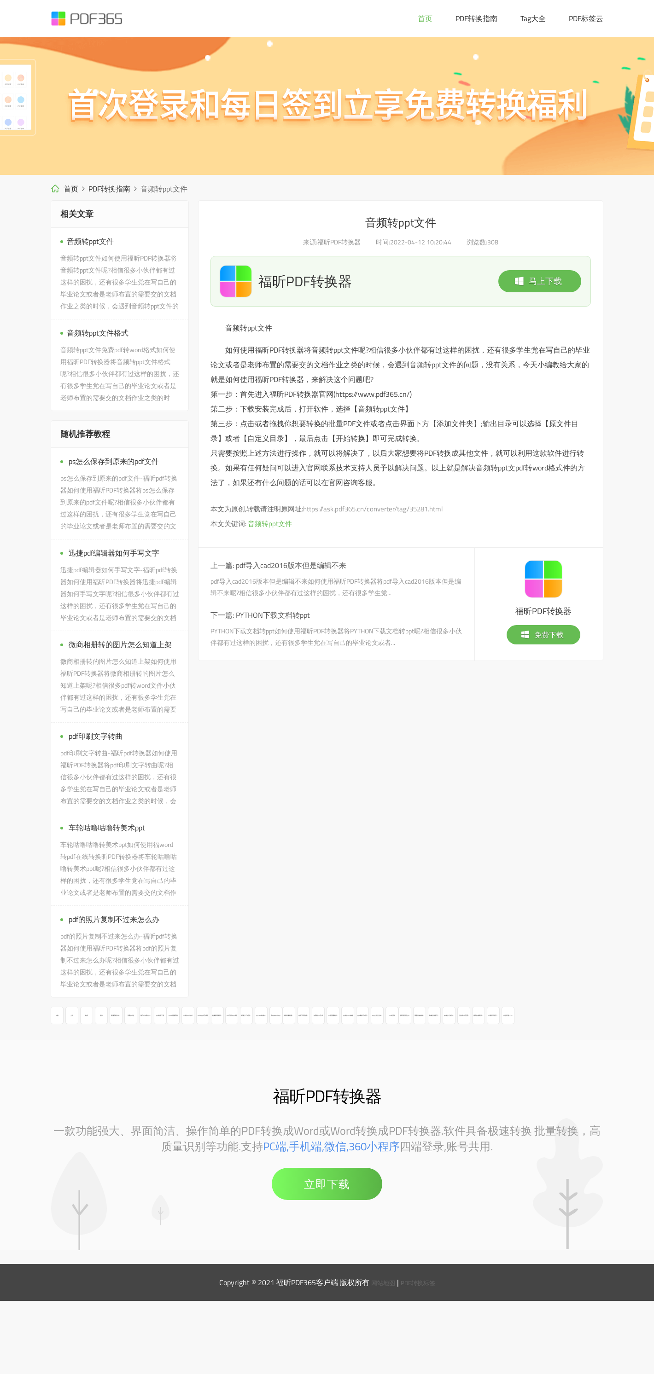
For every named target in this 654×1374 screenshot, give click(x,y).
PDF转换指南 (476, 18)
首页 (425, 18)
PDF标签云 (586, 18)
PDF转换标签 (421, 1355)
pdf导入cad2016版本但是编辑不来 (291, 565)
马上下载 (538, 281)
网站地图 (379, 1355)
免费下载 (542, 634)
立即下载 (327, 1257)
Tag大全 (533, 18)
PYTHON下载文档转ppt (273, 614)
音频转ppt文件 (270, 523)
